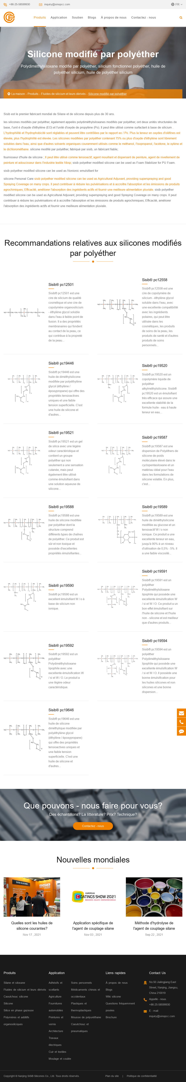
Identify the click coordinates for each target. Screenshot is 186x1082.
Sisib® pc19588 (61, 507)
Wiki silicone (113, 996)
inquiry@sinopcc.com (57, 4)
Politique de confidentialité (142, 1076)
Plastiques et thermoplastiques (81, 1007)
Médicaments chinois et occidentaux (85, 993)
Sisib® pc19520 (154, 365)
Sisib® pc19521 (61, 433)
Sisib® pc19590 (61, 585)
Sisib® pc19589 (154, 507)
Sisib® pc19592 (61, 645)
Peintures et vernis (56, 1021)
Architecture (56, 1031)
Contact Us (157, 973)
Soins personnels (81, 982)
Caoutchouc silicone (16, 996)
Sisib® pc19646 (61, 710)
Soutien (77, 17)
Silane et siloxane (14, 982)
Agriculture (55, 996)
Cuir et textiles (57, 1051)
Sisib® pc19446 (61, 363)
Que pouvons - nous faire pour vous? (93, 805)
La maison (18, 93)
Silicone (8, 1003)
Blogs (92, 17)
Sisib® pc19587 (154, 437)
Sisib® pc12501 (61, 284)
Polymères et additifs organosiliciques (16, 1021)
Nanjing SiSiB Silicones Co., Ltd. (36, 1076)
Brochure (111, 1017)
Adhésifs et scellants (55, 986)
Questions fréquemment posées (120, 1007)
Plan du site (112, 1076)
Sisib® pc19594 (154, 641)
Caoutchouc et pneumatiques (80, 1028)
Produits (40, 17)
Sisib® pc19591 (154, 571)
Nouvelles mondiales (93, 859)
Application (59, 17)
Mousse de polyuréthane (86, 1017)
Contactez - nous (143, 17)
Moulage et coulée (60, 1058)
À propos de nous (114, 17)
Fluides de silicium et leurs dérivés (63, 93)
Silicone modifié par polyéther (107, 93)
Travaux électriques (55, 1041)
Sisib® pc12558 (154, 280)
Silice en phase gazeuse (19, 1010)
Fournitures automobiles (56, 1007)
